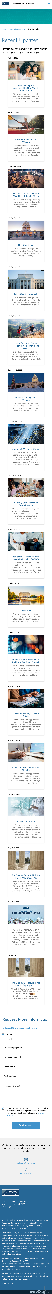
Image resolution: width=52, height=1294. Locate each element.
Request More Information (26, 1019)
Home (4, 29)
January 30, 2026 (14, 218)
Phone (10, 1035)
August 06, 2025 (14, 848)
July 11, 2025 (13, 955)
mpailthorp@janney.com (26, 1163)
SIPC (23, 1204)
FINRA (12, 1204)
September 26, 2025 (15, 686)
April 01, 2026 (13, 58)
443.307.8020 (26, 1173)
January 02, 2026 (14, 316)
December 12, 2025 (15, 370)
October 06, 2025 (14, 632)
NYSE (18, 1204)
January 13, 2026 (14, 267)
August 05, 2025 (14, 902)
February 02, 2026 (14, 166)
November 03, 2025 (15, 529)
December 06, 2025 (15, 421)
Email (9, 1039)
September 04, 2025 (15, 740)
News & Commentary (17, 29)
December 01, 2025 (15, 475)
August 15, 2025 (14, 794)
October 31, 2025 (14, 583)
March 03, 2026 (13, 112)
